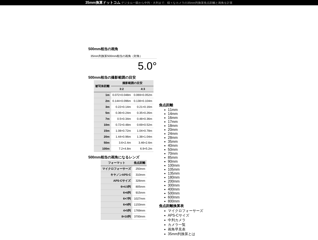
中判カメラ (177, 220)
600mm (174, 197)
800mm (174, 201)
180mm (174, 177)
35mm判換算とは (181, 234)
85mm (173, 157)
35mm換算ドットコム (102, 2)
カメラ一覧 (177, 225)
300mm (174, 185)
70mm (173, 153)
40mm (173, 145)
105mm (174, 169)
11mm (173, 110)
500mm (174, 193)
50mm (173, 149)
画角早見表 (177, 229)
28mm (173, 137)
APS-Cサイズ (178, 215)
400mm (174, 189)
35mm (173, 141)
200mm (174, 181)
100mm (174, 165)
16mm (173, 118)
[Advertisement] (159, 26)
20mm (173, 129)
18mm (173, 126)
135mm (174, 173)
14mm (173, 114)
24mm (173, 133)
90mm (173, 161)
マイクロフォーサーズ (185, 211)
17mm (173, 122)
